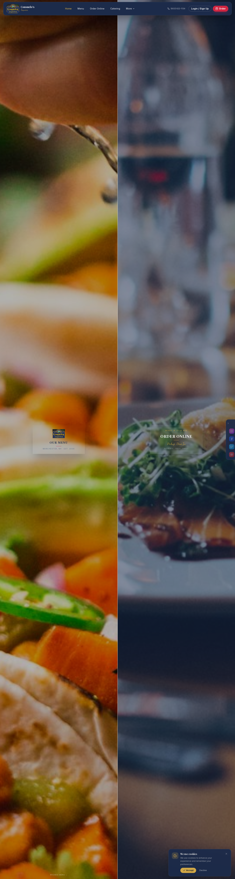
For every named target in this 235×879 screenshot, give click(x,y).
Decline (203, 870)
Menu (81, 8)
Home (68, 8)
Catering (115, 8)
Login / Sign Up (200, 8)
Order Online (97, 8)
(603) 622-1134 (176, 8)
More (130, 8)
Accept (188, 870)
